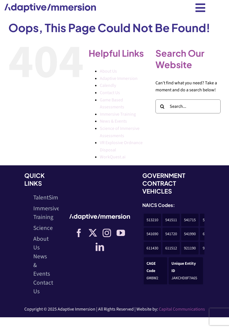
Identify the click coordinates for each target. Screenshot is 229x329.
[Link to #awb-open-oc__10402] (200, 7)
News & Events (113, 121)
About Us (108, 71)
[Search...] (188, 106)
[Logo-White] (99, 216)
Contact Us (110, 93)
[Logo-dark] (50, 6)
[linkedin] (100, 247)
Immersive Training (118, 114)
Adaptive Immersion (119, 78)
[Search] (162, 106)
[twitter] (93, 233)
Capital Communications (182, 309)
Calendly (108, 85)
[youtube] (121, 233)
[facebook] (79, 233)
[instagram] (107, 233)
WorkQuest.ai (113, 157)
